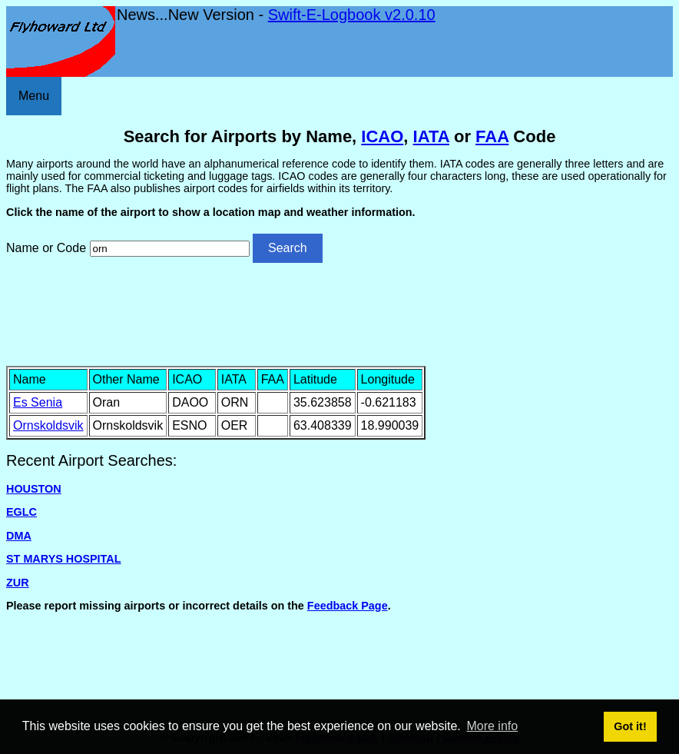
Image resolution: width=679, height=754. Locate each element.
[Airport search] (170, 249)
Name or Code (46, 247)
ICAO (382, 136)
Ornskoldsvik (48, 425)
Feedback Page (347, 606)
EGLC (21, 512)
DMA (18, 536)
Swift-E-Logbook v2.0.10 (352, 14)
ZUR (17, 582)
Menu (33, 95)
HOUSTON (33, 489)
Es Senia (37, 402)
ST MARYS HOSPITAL (63, 559)
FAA (491, 136)
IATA (431, 136)
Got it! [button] (630, 726)
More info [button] (492, 725)
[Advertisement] (339, 312)
